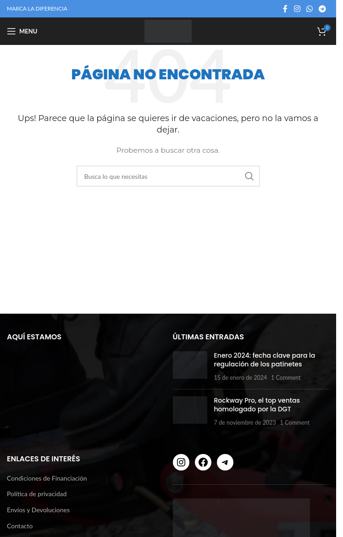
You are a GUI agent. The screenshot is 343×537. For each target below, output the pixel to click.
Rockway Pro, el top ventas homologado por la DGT (257, 405)
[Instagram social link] (297, 9)
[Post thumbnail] (190, 366)
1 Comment (286, 377)
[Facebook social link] (285, 9)
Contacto (20, 526)
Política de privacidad (36, 494)
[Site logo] (167, 30)
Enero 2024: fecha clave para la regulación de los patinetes (264, 360)
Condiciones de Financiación (47, 478)
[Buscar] (168, 176)
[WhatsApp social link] (309, 9)
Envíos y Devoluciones (38, 510)
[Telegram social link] (322, 9)
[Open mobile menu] (22, 31)
